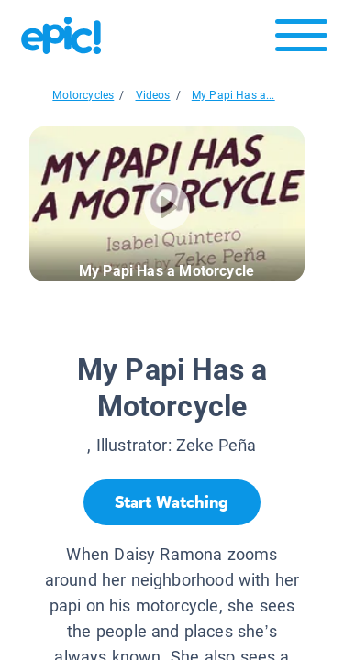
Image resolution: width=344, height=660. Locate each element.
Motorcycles (83, 95)
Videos (153, 95)
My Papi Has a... (233, 95)
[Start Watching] (172, 502)
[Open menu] (301, 39)
